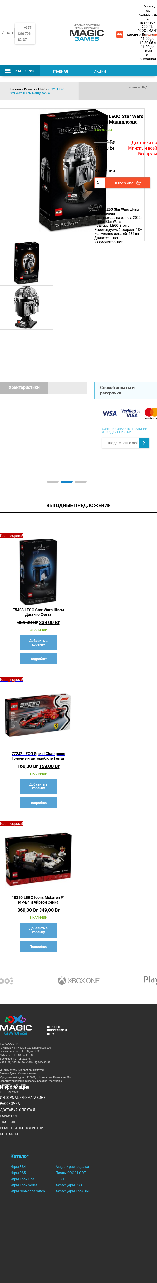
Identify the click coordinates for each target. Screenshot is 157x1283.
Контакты (9, 1134)
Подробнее (38, 658)
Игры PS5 (18, 1173)
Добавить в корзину (38, 642)
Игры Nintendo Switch (27, 1191)
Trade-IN (7, 1122)
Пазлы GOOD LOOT (71, 1173)
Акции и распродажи (72, 1167)
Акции (100, 71)
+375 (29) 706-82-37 (25, 33)
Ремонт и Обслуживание (22, 1128)
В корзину (124, 182)
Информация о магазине (22, 1098)
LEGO (41, 89)
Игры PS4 (18, 1167)
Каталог (29, 89)
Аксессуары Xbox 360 (73, 1191)
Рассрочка (10, 1104)
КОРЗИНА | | (142, 34)
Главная (60, 71)
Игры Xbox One (22, 1179)
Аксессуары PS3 (69, 1185)
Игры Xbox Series (23, 1185)
